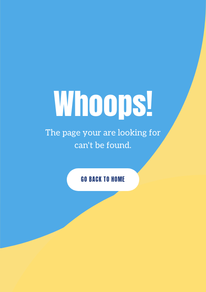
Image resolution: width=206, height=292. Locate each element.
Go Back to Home (103, 179)
